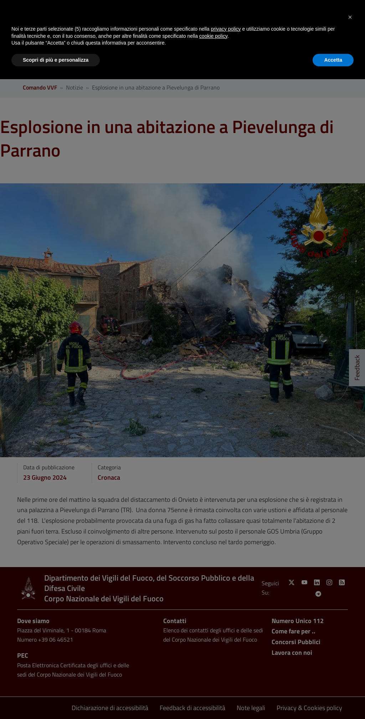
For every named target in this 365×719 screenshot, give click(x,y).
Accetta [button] (333, 60)
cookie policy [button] (213, 36)
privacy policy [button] (226, 29)
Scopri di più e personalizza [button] (55, 60)
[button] (350, 17)
